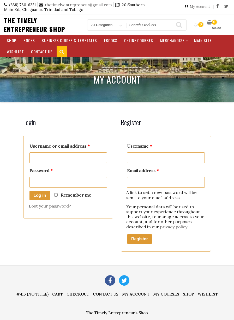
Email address (143, 170)
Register (139, 239)
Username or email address (59, 146)
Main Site (203, 40)
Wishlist (15, 51)
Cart (57, 294)
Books (29, 40)
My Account (200, 6)
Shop (11, 40)
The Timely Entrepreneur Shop (34, 25)
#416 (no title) (32, 294)
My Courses (166, 294)
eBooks (110, 40)
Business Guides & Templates (69, 40)
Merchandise (174, 40)
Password (40, 170)
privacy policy (173, 226)
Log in (40, 195)
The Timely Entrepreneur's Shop (117, 312)
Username (139, 146)
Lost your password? (50, 206)
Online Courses (138, 40)
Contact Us (42, 51)
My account (135, 294)
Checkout (78, 294)
